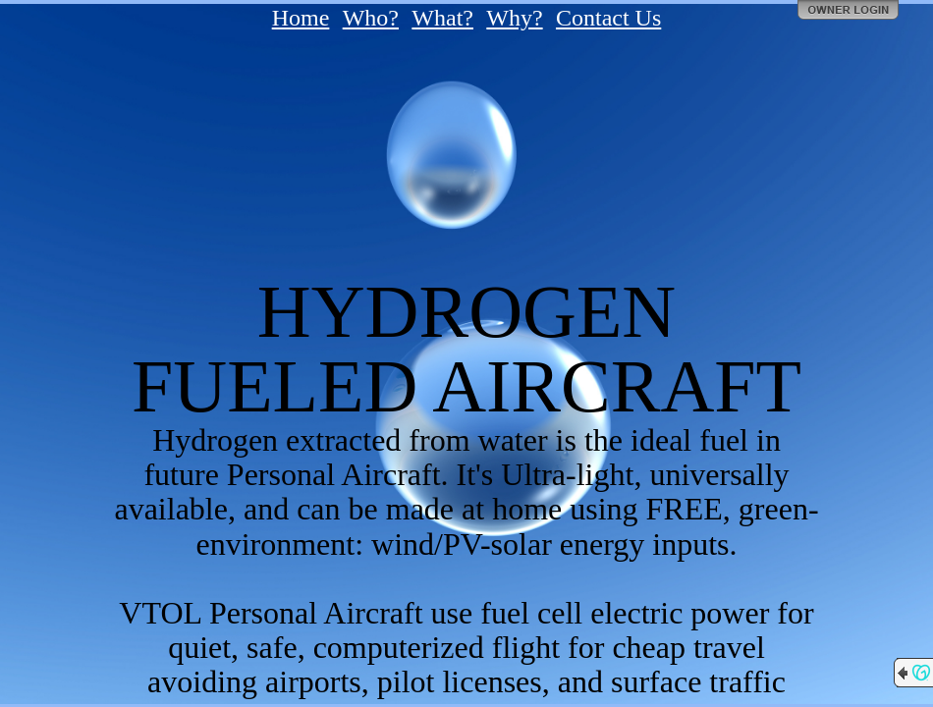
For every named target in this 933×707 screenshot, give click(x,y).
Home (301, 17)
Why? (514, 17)
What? (442, 17)
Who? (371, 17)
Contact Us (608, 17)
